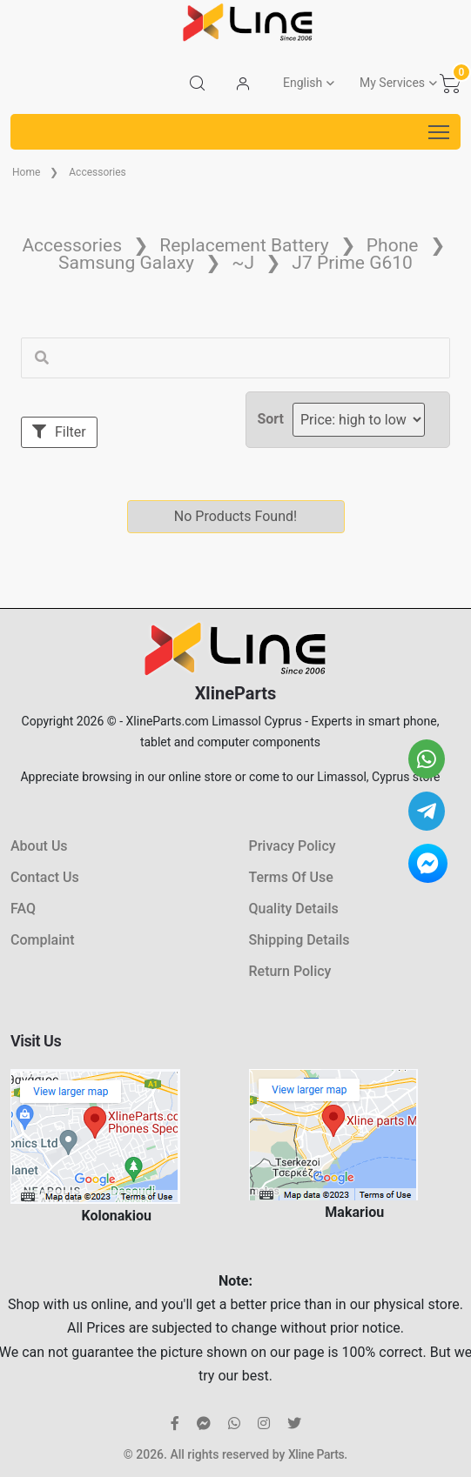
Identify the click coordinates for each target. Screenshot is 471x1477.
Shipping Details (299, 940)
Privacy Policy (292, 846)
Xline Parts (316, 1454)
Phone (393, 245)
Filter (59, 432)
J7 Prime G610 (352, 262)
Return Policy (290, 971)
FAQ (23, 908)
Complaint (42, 940)
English (302, 83)
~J (243, 262)
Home (26, 172)
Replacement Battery (243, 245)
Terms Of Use (291, 877)
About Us (39, 846)
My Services (392, 83)
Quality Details (294, 908)
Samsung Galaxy (126, 262)
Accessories (97, 172)
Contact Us (44, 877)
